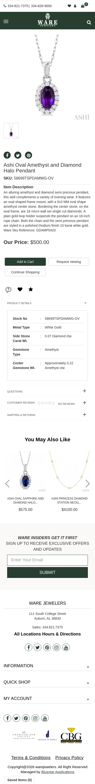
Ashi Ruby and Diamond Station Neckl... (25, 500)
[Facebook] (28, 647)
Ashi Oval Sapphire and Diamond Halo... (69, 500)
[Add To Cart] (25, 262)
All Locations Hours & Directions (47, 634)
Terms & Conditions (31, 757)
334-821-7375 (18, 6)
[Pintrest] (47, 647)
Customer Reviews (41, 403)
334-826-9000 (41, 6)
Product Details (19, 303)
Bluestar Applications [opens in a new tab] (57, 772)
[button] (89, 22)
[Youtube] (66, 647)
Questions (15, 391)
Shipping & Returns (21, 415)
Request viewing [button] (69, 262)
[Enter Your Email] (47, 560)
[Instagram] (56, 647)
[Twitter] (37, 647)
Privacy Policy (69, 757)
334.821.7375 (53, 627)
